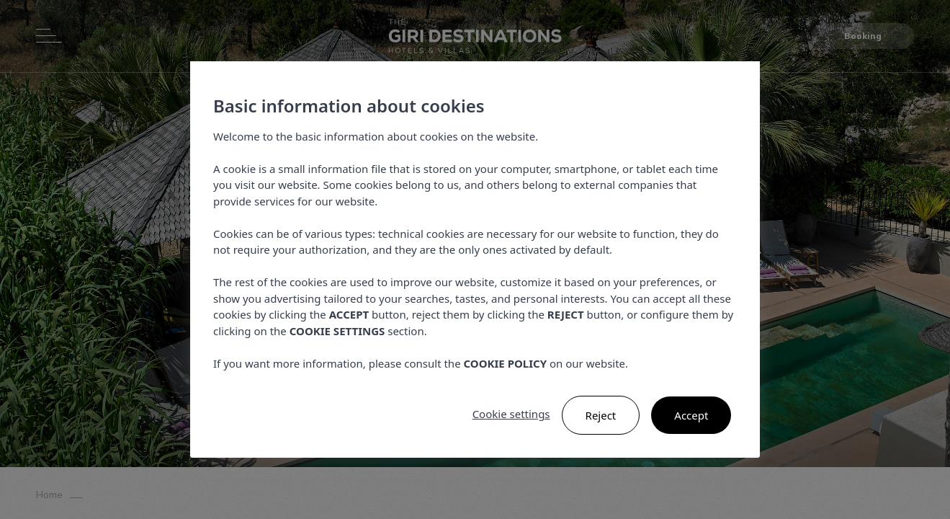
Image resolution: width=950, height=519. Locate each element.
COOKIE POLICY (505, 363)
